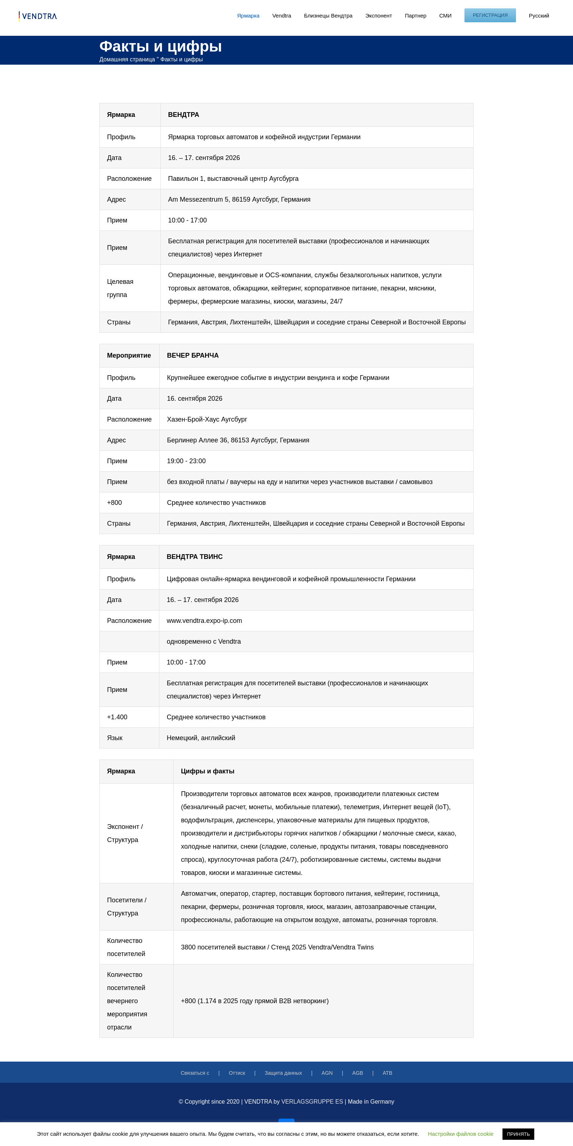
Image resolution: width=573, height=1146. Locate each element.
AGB (357, 1073)
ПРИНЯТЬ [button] (518, 1134)
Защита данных (283, 1073)
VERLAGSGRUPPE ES (312, 1102)
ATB (387, 1073)
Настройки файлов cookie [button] (461, 1134)
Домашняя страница (127, 59)
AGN (327, 1073)
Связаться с (195, 1073)
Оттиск (237, 1073)
